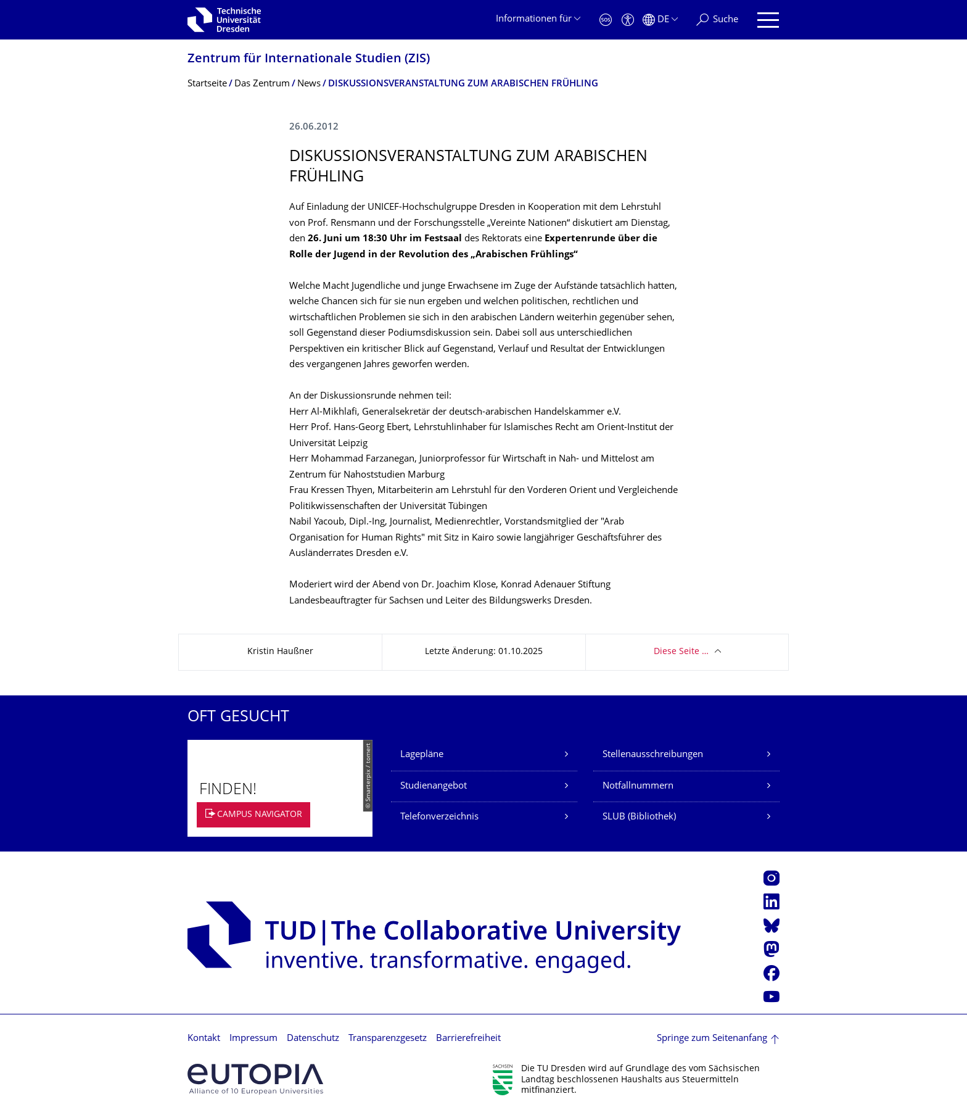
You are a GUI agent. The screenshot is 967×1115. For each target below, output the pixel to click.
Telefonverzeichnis (439, 817)
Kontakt (203, 1038)
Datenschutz (313, 1038)
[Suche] (717, 20)
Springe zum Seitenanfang (712, 1038)
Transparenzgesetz (387, 1038)
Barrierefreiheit (468, 1038)
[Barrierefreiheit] (628, 20)
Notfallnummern (638, 786)
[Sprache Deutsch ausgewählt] (660, 20)
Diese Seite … (681, 652)
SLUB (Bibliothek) (639, 817)
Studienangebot (433, 786)
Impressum (253, 1038)
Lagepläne (421, 755)
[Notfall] (605, 20)
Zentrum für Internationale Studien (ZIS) (308, 59)
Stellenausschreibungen (653, 755)
